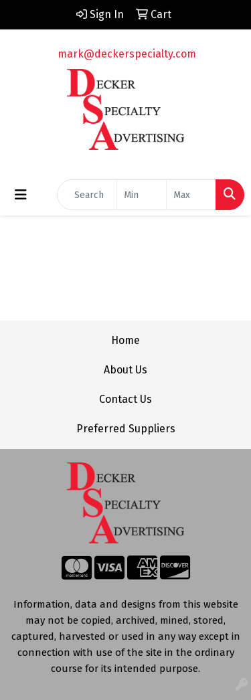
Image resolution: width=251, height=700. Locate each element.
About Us (125, 369)
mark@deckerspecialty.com (127, 54)
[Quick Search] (87, 194)
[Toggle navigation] (21, 194)
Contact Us (125, 399)
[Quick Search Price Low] (141, 194)
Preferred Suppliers (125, 428)
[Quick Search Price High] (191, 194)
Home (125, 340)
